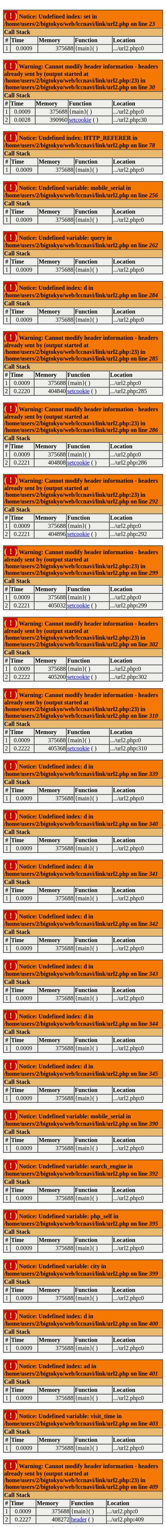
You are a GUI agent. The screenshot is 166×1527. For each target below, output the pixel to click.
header (79, 1519)
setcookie (80, 120)
